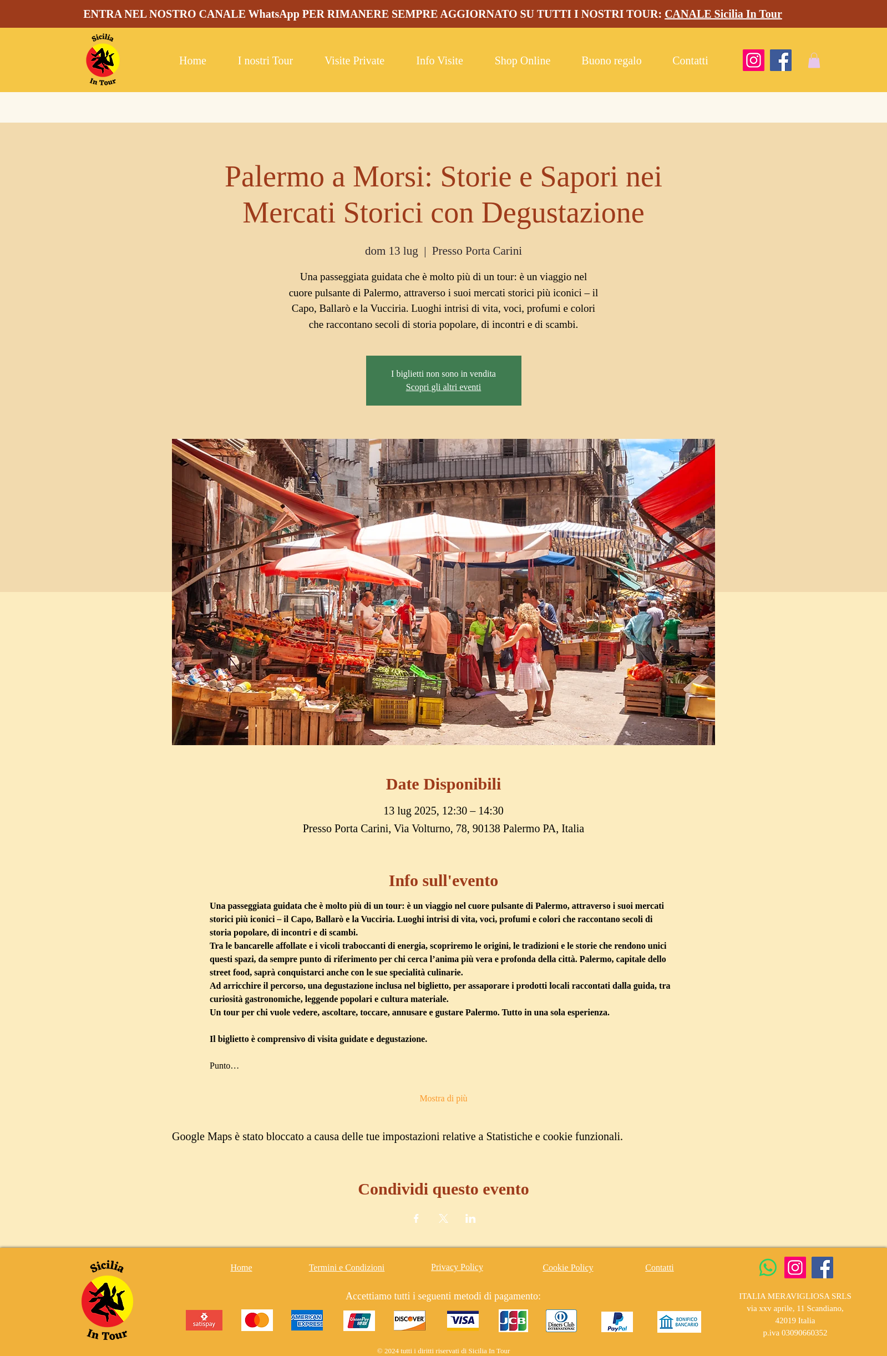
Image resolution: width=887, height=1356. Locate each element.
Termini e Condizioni (347, 1267)
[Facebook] (781, 60)
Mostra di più (443, 1098)
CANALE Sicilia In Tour (723, 14)
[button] (814, 60)
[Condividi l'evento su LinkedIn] (470, 1218)
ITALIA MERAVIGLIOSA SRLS (795, 1296)
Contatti (659, 1267)
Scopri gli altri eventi (443, 387)
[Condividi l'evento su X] (443, 1218)
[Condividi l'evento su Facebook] (416, 1218)
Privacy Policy (457, 1267)
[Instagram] (753, 60)
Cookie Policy (568, 1267)
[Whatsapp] (768, 1267)
